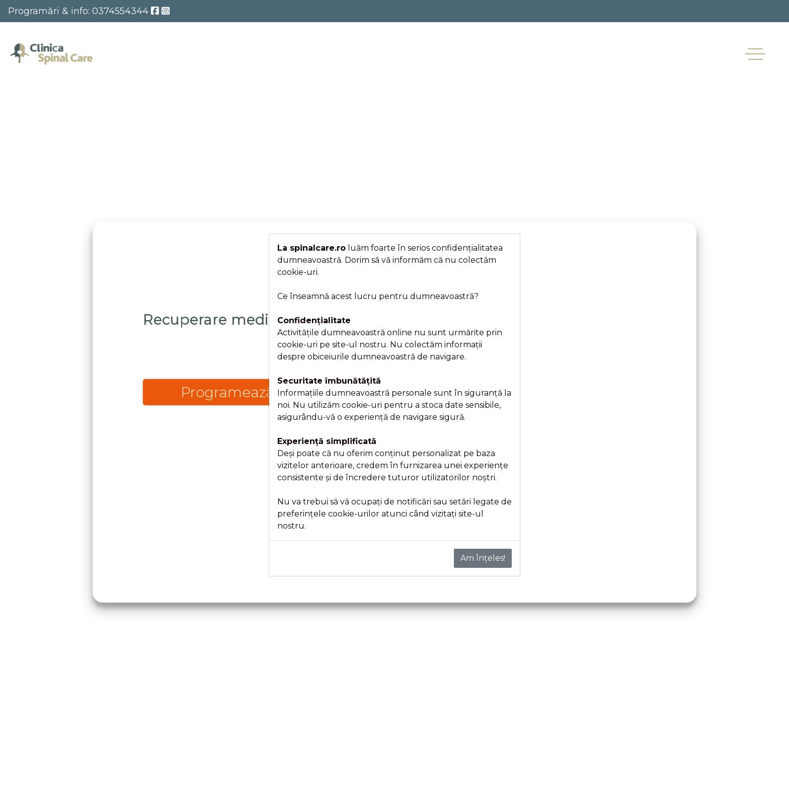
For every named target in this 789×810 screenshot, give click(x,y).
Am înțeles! (482, 558)
